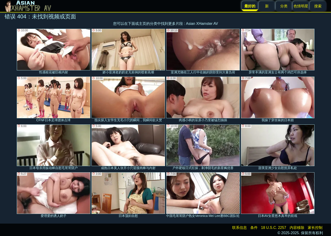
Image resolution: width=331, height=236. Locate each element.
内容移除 (297, 228)
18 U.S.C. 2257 (273, 228)
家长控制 (315, 228)
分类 (284, 6)
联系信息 (239, 228)
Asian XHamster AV (202, 24)
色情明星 (301, 6)
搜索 (318, 6)
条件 (254, 228)
